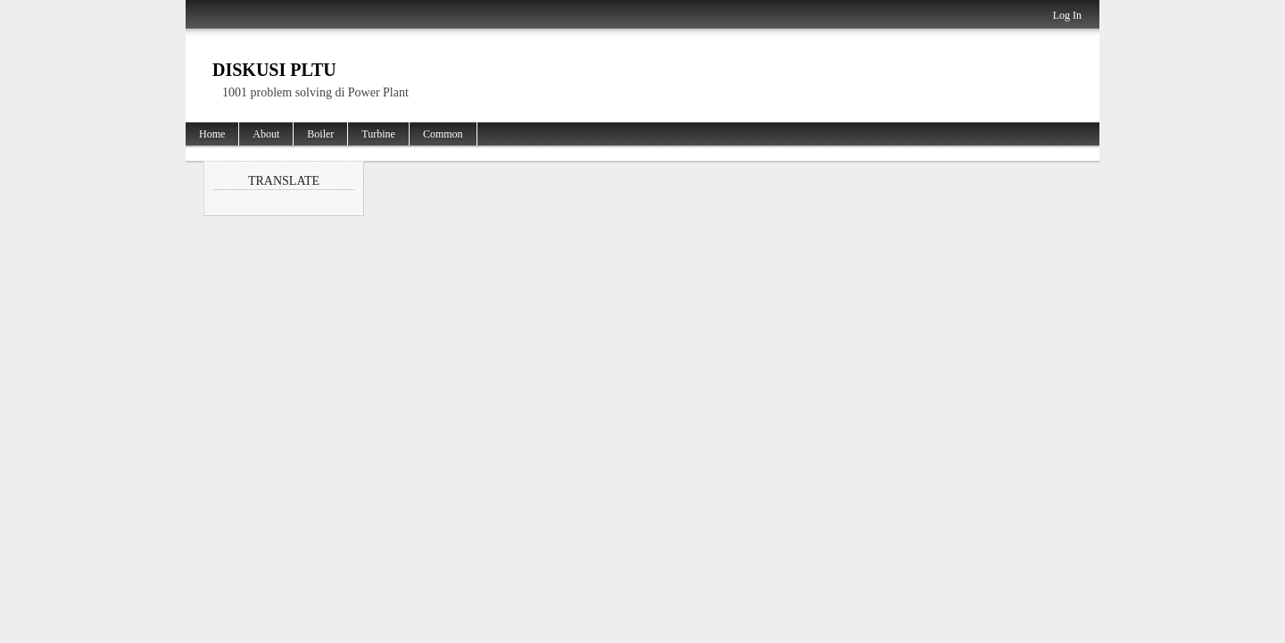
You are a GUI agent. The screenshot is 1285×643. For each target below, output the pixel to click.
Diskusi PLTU (274, 69)
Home (212, 134)
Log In (1067, 15)
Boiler (320, 134)
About (266, 134)
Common (443, 134)
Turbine (378, 134)
